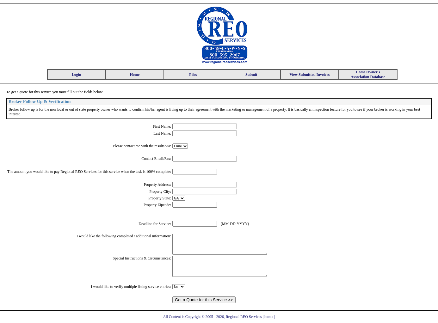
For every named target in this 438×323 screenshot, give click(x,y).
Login (76, 74)
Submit (251, 74)
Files (193, 74)
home (268, 316)
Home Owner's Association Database (368, 74)
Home (135, 74)
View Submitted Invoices (310, 74)
